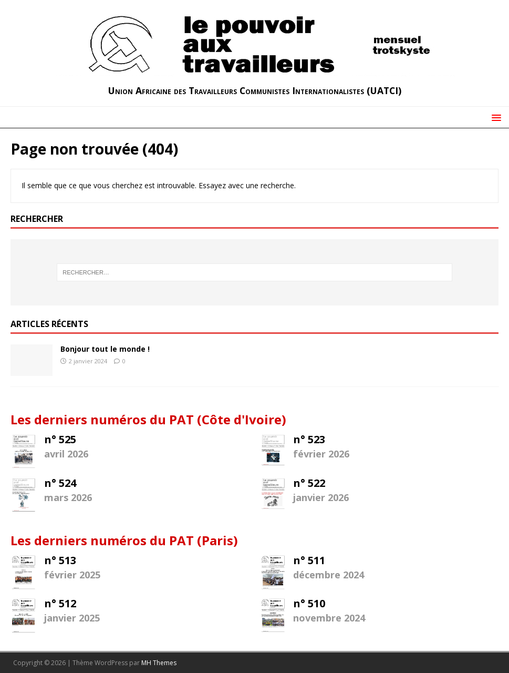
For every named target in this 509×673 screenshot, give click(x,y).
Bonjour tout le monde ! (105, 349)
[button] (494, 117)
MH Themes (158, 662)
